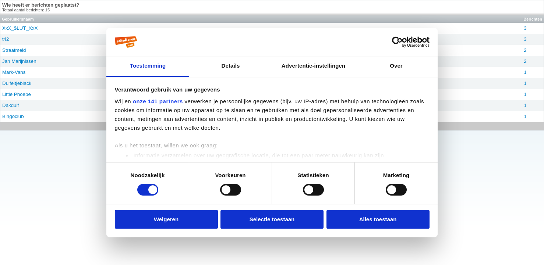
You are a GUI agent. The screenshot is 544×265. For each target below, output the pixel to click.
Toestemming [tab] (148, 66)
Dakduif (10, 105)
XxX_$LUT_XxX (20, 28)
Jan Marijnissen (19, 61)
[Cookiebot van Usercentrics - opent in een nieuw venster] (397, 41)
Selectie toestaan (272, 219)
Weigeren (166, 219)
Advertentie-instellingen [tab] (313, 66)
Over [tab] (396, 66)
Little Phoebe (16, 94)
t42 (5, 39)
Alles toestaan (378, 219)
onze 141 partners (158, 101)
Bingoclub (13, 116)
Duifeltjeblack (16, 83)
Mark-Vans (13, 72)
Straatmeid (14, 50)
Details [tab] (231, 66)
